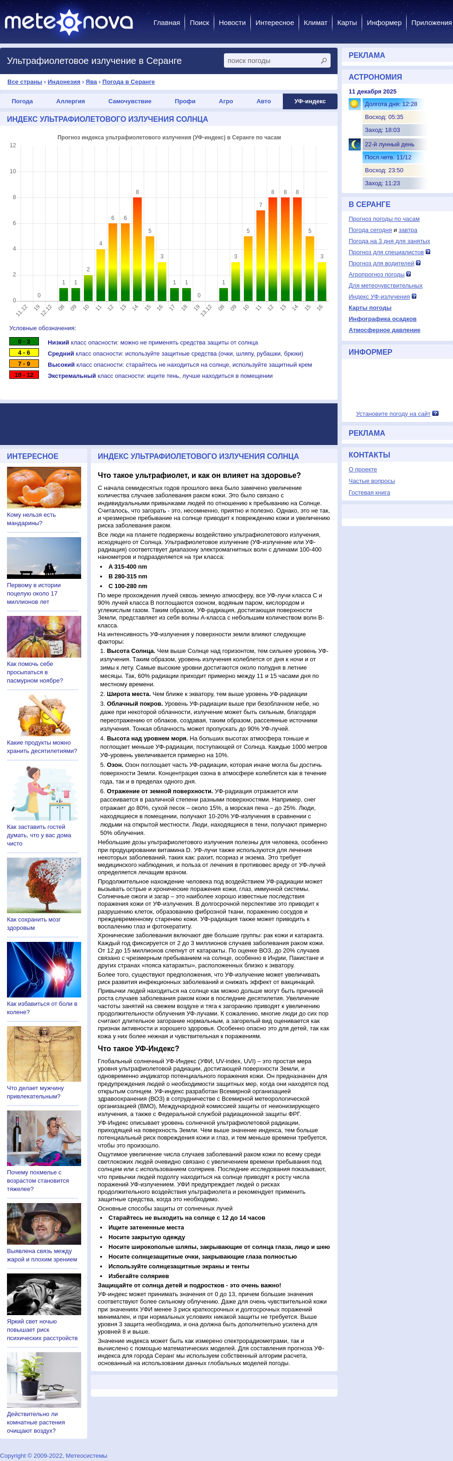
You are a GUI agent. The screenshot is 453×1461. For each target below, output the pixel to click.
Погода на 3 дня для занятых (389, 241)
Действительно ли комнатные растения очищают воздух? (36, 1422)
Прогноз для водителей (381, 263)
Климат (315, 22)
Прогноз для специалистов (386, 252)
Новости (232, 22)
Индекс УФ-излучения (379, 296)
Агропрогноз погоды (377, 274)
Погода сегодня (370, 229)
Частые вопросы (372, 480)
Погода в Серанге (128, 81)
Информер (384, 22)
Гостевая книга (369, 492)
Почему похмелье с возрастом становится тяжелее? (38, 1180)
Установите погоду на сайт (393, 413)
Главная (166, 22)
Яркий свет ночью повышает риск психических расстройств (42, 1330)
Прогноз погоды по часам (384, 218)
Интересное (274, 22)
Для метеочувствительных (385, 285)
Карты (347, 22)
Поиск (199, 22)
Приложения (431, 22)
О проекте (363, 469)
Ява (91, 81)
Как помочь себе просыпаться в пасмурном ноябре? (35, 672)
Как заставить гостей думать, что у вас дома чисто (39, 835)
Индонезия (64, 81)
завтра (408, 229)
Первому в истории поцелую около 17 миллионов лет (34, 593)
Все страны (24, 81)
